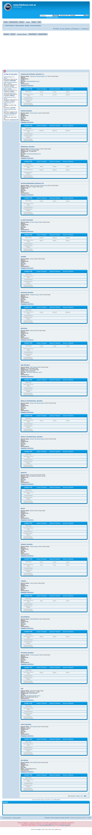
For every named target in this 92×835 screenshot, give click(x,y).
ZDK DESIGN (24, 760)
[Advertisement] (46, 52)
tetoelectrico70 (14, 119)
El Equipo (47, 817)
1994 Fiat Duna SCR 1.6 (10, 93)
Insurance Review (35, 25)
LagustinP (12, 107)
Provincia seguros (27, 652)
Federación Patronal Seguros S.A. (32, 74)
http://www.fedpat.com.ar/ (33, 81)
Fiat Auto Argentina (65, 825)
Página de (79, 796)
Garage (27, 25)
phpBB (39, 829)
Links (63, 28)
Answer (23, 256)
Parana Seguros (26, 111)
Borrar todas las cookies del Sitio (60, 817)
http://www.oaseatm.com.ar (33, 695)
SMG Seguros (25, 365)
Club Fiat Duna (9, 25)
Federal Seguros (27, 544)
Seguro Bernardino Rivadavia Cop (32, 183)
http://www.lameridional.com (34, 154)
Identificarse (85, 28)
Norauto (24, 472)
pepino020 (13, 80)
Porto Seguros (26, 724)
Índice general (19, 25)
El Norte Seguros (27, 220)
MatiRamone (13, 113)
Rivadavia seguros (27, 292)
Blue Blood (57, 799)
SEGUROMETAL (25, 617)
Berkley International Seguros (31, 401)
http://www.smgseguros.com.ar (34, 372)
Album (69, 28)
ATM (22, 688)
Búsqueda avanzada (52, 17)
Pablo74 (12, 95)
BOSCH (23, 508)
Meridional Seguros (27, 146)
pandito (12, 86)
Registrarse (76, 28)
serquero (12, 101)
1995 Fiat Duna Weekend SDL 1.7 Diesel (10, 83)
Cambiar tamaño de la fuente (87, 25)
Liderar (23, 581)
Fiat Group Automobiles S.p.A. (47, 825)
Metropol (24, 328)
